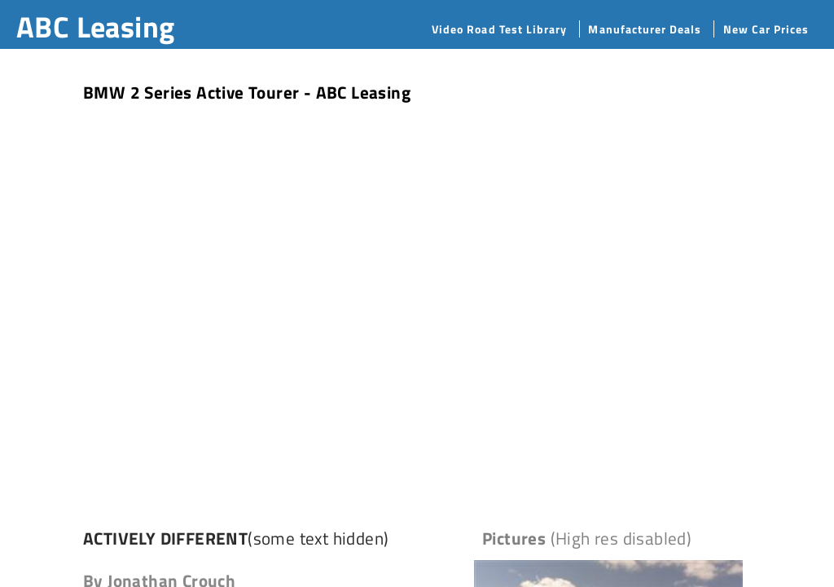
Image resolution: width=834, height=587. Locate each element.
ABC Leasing (95, 26)
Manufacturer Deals (644, 29)
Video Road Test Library (499, 29)
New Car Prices (766, 29)
